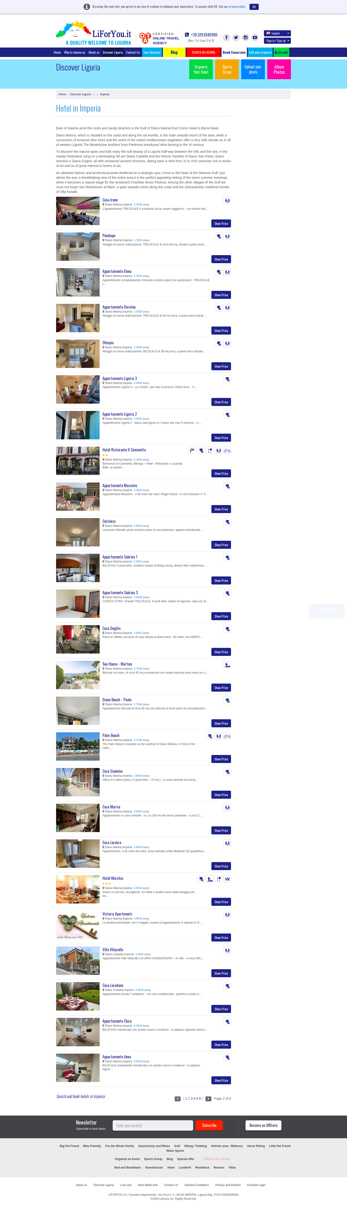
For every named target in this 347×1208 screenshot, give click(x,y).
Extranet (281, 52)
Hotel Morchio (112, 878)
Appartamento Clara (117, 1021)
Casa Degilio (111, 628)
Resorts (219, 1167)
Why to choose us (74, 52)
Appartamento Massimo (119, 485)
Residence (202, 1167)
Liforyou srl (167, 1198)
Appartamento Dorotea (119, 307)
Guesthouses (154, 1167)
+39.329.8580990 (201, 35)
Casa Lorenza (111, 842)
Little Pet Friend (280, 1146)
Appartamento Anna (116, 1057)
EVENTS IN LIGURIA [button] (203, 52)
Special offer (185, 1159)
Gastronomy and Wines (154, 1146)
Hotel (170, 1167)
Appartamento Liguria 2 (119, 414)
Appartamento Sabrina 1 (119, 557)
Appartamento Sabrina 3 (120, 592)
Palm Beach (111, 735)
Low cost (125, 1185)
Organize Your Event (201, 69)
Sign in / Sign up (278, 41)
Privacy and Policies (228, 1185)
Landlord (185, 1167)
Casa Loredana (112, 985)
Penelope (108, 235)
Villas (232, 1167)
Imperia (104, 94)
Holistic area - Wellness (227, 1146)
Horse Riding (256, 1146)
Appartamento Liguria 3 (119, 378)
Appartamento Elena (116, 271)
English (278, 33)
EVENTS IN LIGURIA (217, 1159)
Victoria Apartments (117, 914)
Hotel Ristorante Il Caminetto (124, 450)
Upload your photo (253, 69)
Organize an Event (127, 1159)
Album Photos (279, 69)
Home (57, 52)
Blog (170, 1159)
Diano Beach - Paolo (116, 699)
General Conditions (197, 1185)
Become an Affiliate (263, 1125)
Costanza (109, 521)
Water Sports (175, 1150)
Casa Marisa (111, 807)
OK (254, 7)
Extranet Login (256, 1185)
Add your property (260, 52)
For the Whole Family (119, 1146)
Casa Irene (110, 200)
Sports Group (227, 69)
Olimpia (108, 342)
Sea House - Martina (117, 664)
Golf (177, 1146)
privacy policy (237, 6)
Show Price (221, 223)
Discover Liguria (113, 52)
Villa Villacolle (112, 949)
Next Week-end (147, 1185)
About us (94, 52)
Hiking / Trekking (195, 1146)
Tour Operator (152, 52)
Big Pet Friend (69, 1146)
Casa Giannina (112, 771)
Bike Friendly (92, 1146)
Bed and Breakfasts (127, 1167)
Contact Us (133, 52)
